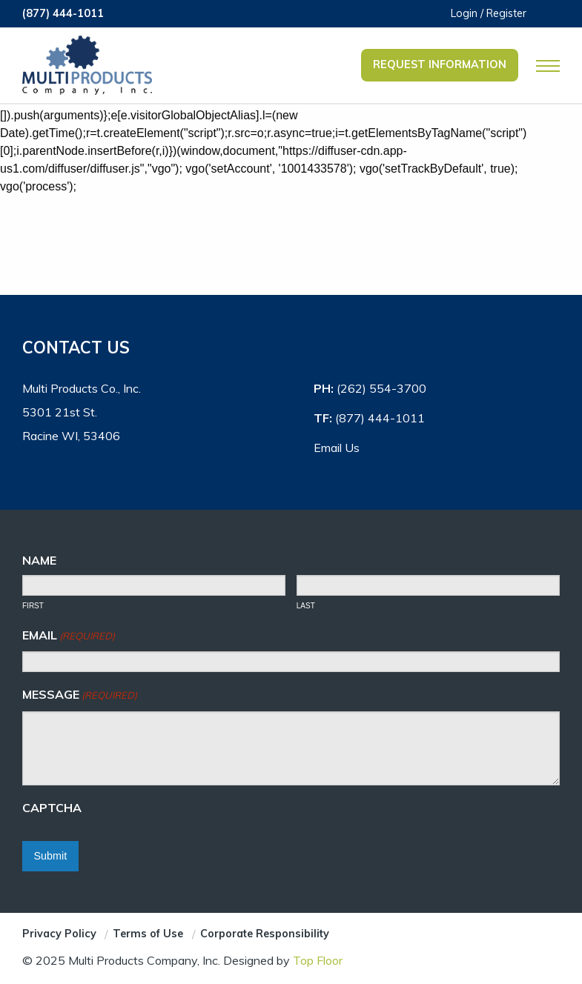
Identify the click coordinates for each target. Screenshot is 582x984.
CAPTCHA (52, 807)
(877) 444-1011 (63, 13)
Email (68, 636)
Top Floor (318, 960)
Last (306, 606)
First (33, 606)
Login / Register (488, 13)
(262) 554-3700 (381, 388)
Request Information (439, 64)
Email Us (337, 447)
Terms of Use (148, 933)
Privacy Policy (59, 933)
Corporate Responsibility (264, 933)
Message (79, 695)
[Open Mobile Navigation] (548, 66)
